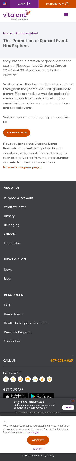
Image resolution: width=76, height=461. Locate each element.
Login (22, 3)
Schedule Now (16, 132)
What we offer (15, 207)
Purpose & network (18, 198)
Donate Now (55, 3)
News (8, 269)
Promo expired (26, 33)
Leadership (12, 243)
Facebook (6, 379)
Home (7, 33)
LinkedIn (35, 379)
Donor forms (13, 314)
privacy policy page (27, 432)
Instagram (20, 379)
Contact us (12, 341)
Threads (49, 379)
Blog (7, 278)
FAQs (7, 305)
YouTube (28, 379)
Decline (38, 449)
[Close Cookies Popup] (5, 421)
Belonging (11, 225)
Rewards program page (21, 167)
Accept (38, 440)
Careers (10, 234)
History (9, 216)
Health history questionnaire (26, 323)
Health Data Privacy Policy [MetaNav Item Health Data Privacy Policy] (38, 455)
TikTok (42, 379)
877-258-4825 (62, 360)
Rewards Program (17, 332)
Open (68, 407)
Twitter (13, 379)
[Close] (73, 401)
